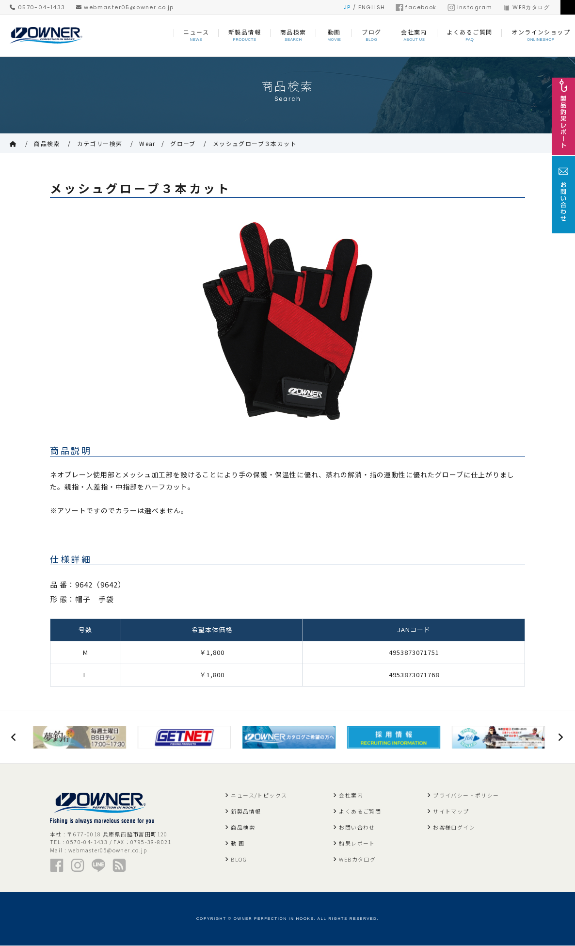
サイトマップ (451, 812)
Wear (147, 143)
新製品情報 (246, 812)
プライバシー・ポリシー (466, 795)
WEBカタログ (526, 7)
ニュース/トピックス (259, 795)
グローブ (183, 143)
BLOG (239, 860)
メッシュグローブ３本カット (255, 143)
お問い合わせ (357, 828)
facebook (416, 7)
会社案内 (351, 795)
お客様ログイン (454, 828)
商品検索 (47, 143)
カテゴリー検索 (100, 143)
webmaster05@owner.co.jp (125, 7)
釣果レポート (357, 844)
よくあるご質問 (360, 812)
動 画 (237, 844)
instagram (470, 7)
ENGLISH (371, 7)
